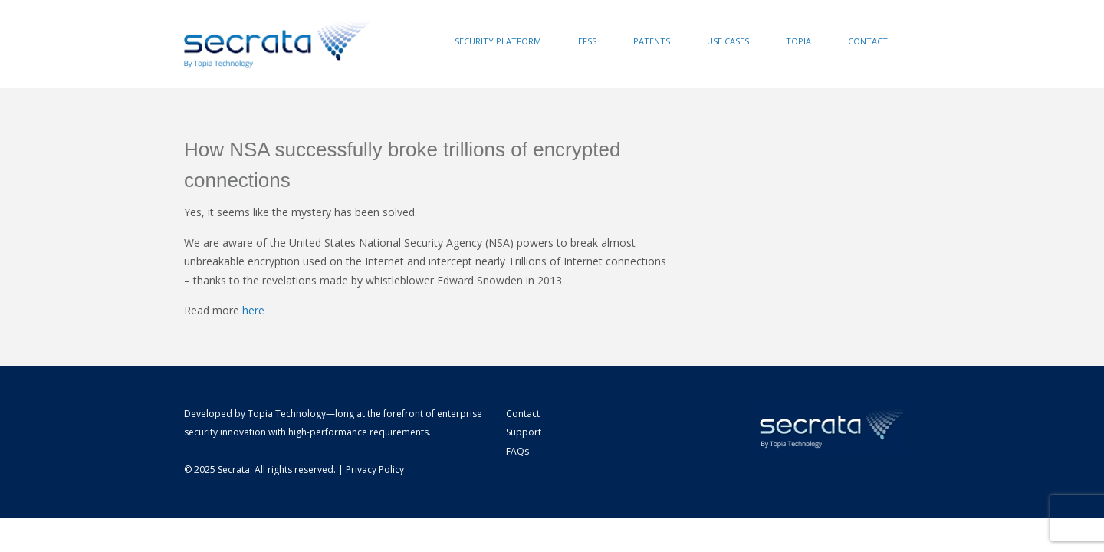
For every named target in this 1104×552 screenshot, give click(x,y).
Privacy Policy (375, 469)
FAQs (517, 451)
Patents (651, 41)
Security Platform (498, 41)
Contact (868, 41)
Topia (798, 41)
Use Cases (728, 41)
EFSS (587, 41)
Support (523, 432)
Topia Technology (287, 413)
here (253, 310)
